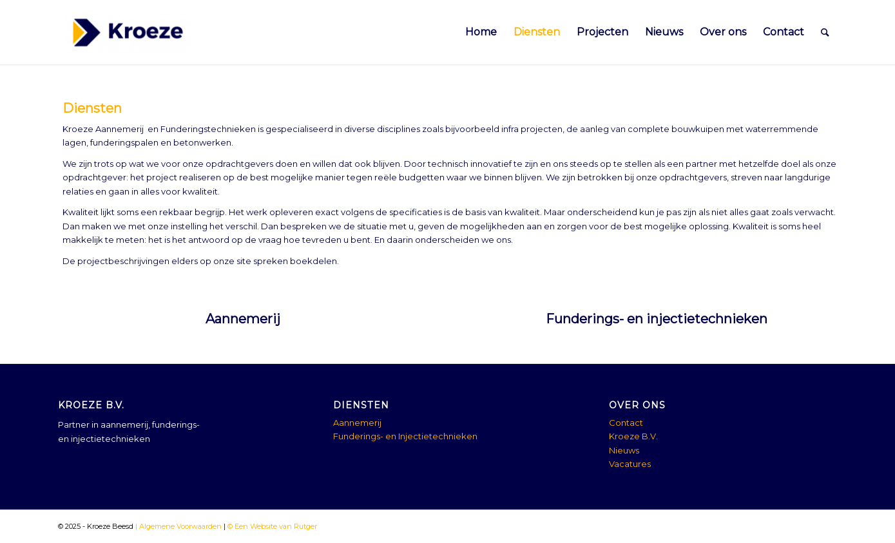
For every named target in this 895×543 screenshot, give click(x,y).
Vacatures (630, 464)
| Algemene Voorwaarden (177, 526)
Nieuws (624, 450)
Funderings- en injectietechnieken (656, 319)
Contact (626, 422)
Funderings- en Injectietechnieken (405, 436)
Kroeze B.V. (633, 436)
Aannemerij (243, 319)
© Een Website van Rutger (271, 526)
